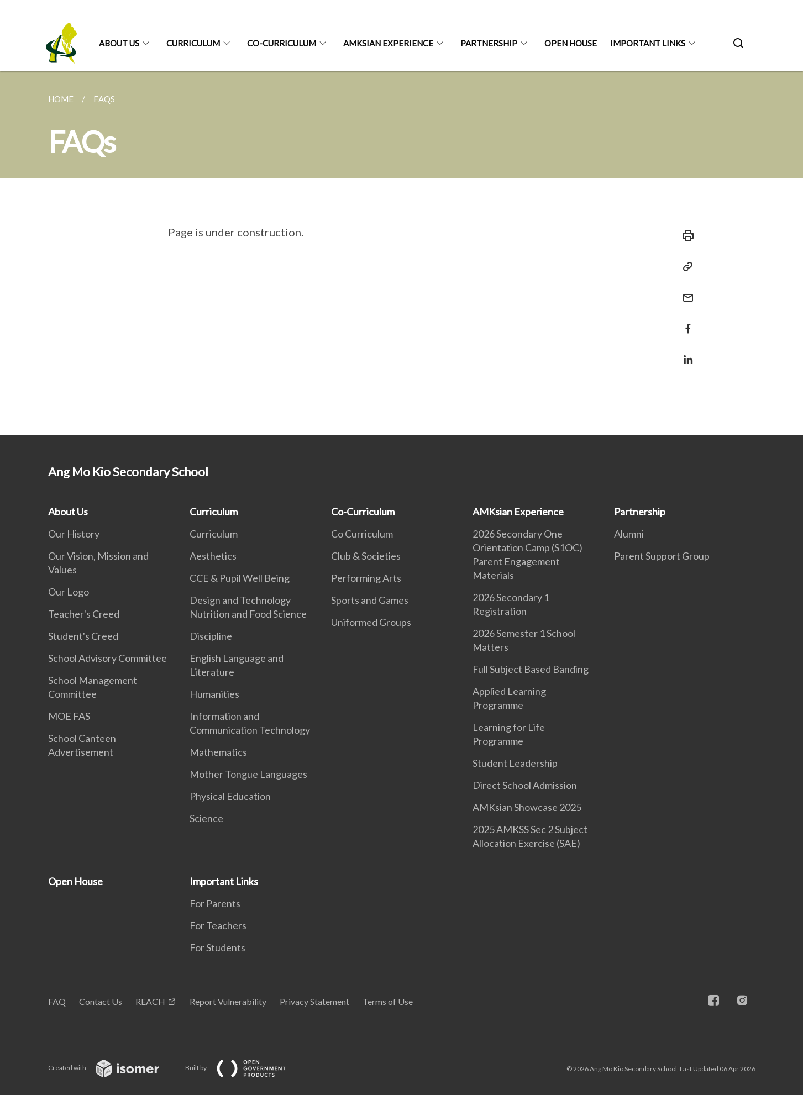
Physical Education (230, 796)
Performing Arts (366, 578)
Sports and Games (369, 600)
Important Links (647, 43)
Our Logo (68, 592)
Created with (112, 1068)
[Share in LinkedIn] (684, 353)
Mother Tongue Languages (248, 774)
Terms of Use (388, 1001)
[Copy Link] (684, 267)
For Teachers (218, 925)
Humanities (214, 694)
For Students (217, 947)
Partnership (488, 43)
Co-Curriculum (281, 43)
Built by (244, 1068)
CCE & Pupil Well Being (240, 578)
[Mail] (684, 291)
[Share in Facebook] (684, 322)
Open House (570, 43)
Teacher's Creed (83, 614)
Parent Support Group (662, 556)
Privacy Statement (314, 1001)
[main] (401, 253)
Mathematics (218, 752)
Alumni (629, 534)
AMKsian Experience (388, 43)
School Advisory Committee (107, 658)
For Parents (215, 903)
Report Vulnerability (228, 1001)
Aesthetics (213, 556)
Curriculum (193, 43)
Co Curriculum (362, 534)
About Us (119, 43)
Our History (73, 534)
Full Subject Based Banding (531, 669)
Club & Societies (366, 556)
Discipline (211, 636)
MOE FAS (69, 716)
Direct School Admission (525, 785)
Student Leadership (515, 763)
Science (206, 818)
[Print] (684, 236)
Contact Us (100, 1001)
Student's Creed (83, 636)
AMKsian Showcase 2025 (527, 807)
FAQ (57, 1001)
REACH (150, 1001)
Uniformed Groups (371, 622)
